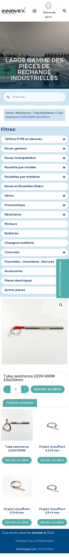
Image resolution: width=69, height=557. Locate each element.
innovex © (39, 532)
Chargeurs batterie (19, 243)
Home (9, 113)
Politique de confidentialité (34, 541)
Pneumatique (35, 205)
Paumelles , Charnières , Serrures (29, 261)
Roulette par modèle (35, 167)
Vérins (35, 196)
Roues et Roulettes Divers (24, 186)
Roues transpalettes (35, 158)
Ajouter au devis (47, 389)
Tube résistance (43, 113)
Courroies (35, 252)
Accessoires (14, 271)
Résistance (23, 113)
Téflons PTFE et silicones (35, 139)
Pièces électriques (18, 280)
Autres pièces (15, 290)
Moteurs (11, 224)
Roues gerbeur (35, 149)
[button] (34, 11)
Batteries (12, 233)
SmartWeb (45, 549)
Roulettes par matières (35, 177)
